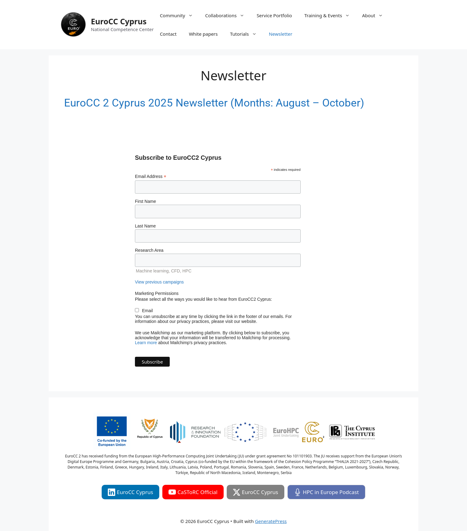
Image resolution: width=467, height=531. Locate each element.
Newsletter (280, 34)
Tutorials (246, 34)
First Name (145, 201)
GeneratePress (271, 521)
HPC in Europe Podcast (326, 492)
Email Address (150, 176)
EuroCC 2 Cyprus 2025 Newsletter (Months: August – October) (214, 103)
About (375, 15)
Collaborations (227, 15)
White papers (203, 34)
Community (179, 15)
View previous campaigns (159, 282)
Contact (168, 34)
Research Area (149, 250)
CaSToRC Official (193, 492)
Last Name (145, 225)
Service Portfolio (274, 15)
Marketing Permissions (157, 293)
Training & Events (330, 15)
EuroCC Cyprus (119, 21)
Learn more (146, 342)
